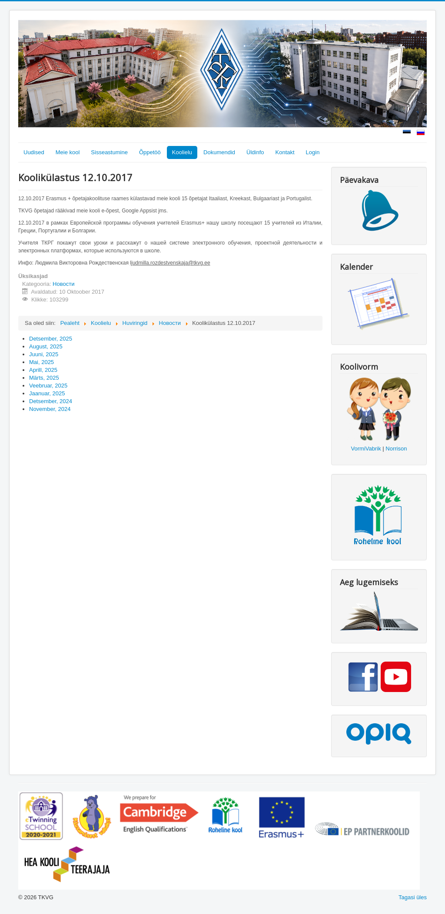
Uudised (33, 152)
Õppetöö (150, 152)
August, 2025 (46, 346)
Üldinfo (255, 152)
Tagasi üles (413, 897)
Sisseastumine (109, 152)
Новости (63, 284)
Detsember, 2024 (50, 401)
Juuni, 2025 (43, 354)
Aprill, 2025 (43, 370)
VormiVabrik (366, 448)
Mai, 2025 (41, 362)
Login (313, 152)
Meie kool (68, 152)
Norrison (396, 448)
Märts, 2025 (44, 377)
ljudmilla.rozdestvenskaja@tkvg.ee (170, 263)
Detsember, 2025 (50, 338)
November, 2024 (49, 409)
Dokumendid (219, 152)
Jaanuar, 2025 (47, 393)
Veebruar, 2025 (48, 385)
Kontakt (285, 152)
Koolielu (182, 152)
